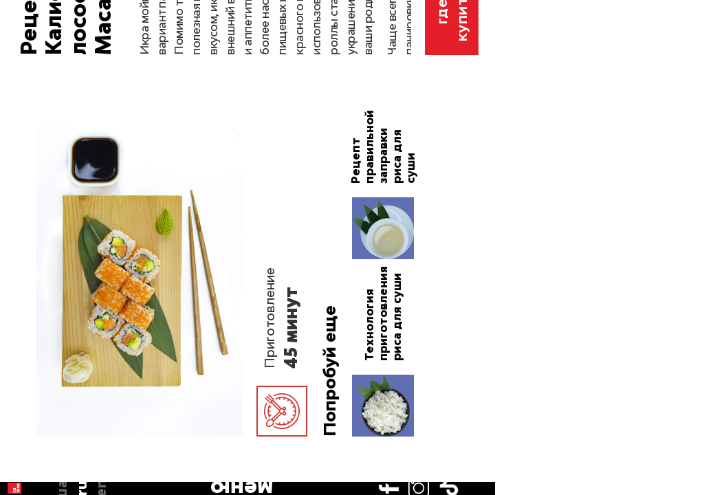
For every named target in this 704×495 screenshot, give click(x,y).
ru (21, 102)
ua (21, 82)
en (21, 122)
